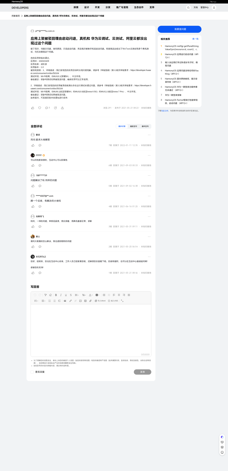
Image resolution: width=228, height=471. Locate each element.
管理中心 (205, 7)
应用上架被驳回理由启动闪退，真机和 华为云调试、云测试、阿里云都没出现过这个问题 (64, 16)
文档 (196, 7)
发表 (142, 372)
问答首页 (16, 16)
